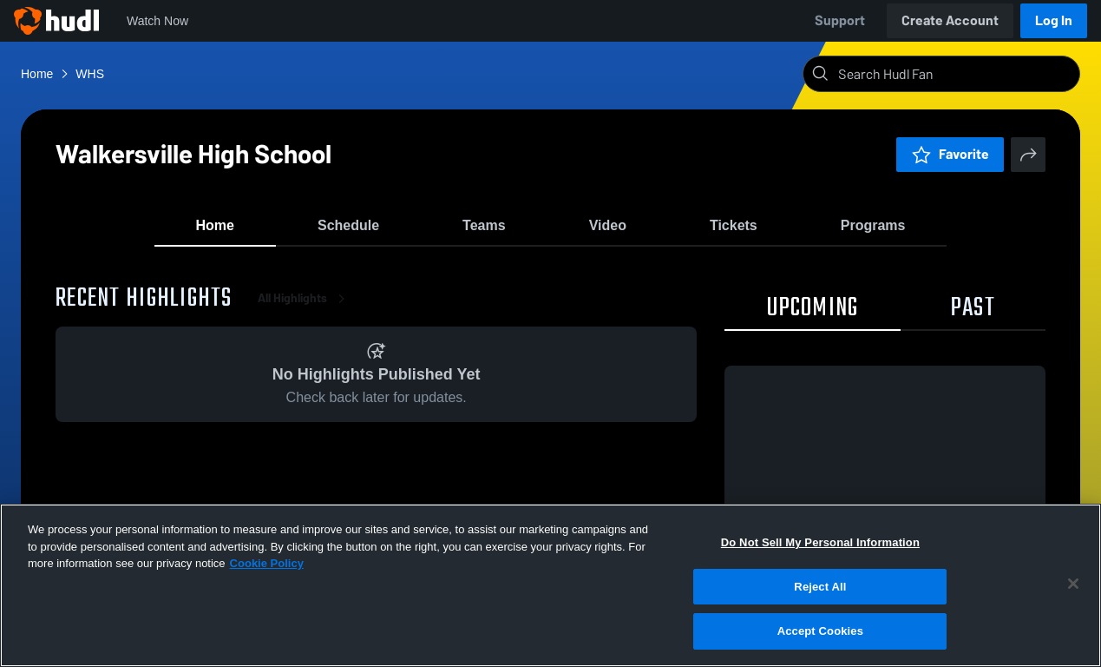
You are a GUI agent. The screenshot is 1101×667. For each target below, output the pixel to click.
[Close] (1073, 584)
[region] (550, 585)
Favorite (950, 154)
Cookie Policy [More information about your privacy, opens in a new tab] (267, 563)
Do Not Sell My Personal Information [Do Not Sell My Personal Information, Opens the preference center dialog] (820, 542)
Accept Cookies (820, 630)
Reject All (820, 586)
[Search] (955, 73)
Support (840, 20)
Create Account (950, 20)
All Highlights (304, 312)
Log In (1053, 20)
